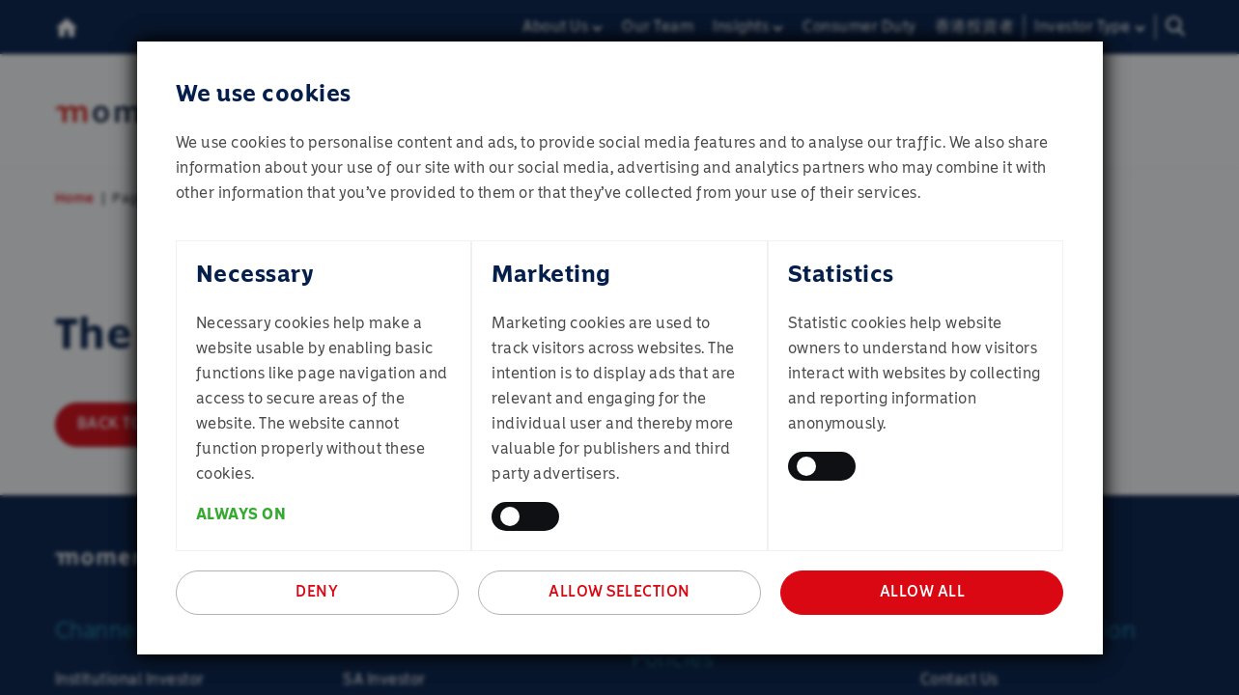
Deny (317, 591)
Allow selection (619, 591)
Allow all (923, 591)
